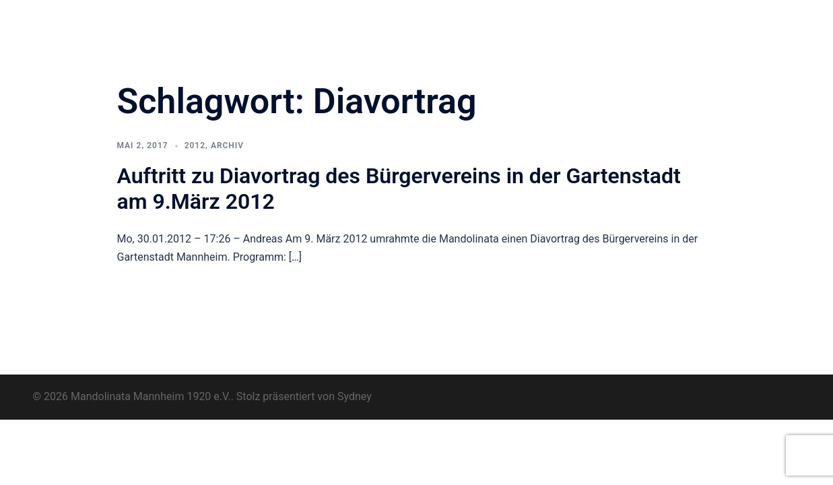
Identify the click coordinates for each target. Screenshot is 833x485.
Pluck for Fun (500, 20)
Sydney (354, 396)
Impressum (755, 20)
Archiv (699, 20)
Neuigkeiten (428, 20)
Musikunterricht (633, 20)
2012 (195, 145)
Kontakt (321, 37)
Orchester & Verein (344, 20)
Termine (563, 20)
